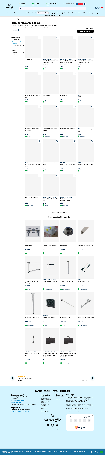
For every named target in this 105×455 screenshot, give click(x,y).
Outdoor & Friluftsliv (49, 15)
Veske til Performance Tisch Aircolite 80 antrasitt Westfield (51, 62)
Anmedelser (44, 396)
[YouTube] (57, 425)
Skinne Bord (28, 59)
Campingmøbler (42, 13)
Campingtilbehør (55, 13)
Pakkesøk (43, 402)
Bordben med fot (47, 95)
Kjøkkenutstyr (66, 13)
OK (102, 452)
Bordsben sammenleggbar (67, 128)
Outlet (59, 15)
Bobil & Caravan (18, 13)
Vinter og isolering (92, 13)
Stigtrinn (14, 50)
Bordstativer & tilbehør (28, 19)
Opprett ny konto (59, 396)
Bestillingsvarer (45, 401)
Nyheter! (9, 13)
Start (12, 19)
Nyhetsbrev (44, 410)
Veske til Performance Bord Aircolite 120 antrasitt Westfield (85, 62)
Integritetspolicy (45, 411)
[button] (69, 2)
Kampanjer (43, 405)
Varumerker (44, 407)
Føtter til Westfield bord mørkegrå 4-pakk (67, 199)
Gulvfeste (80, 97)
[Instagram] (52, 425)
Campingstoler (16, 45)
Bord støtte (63, 95)
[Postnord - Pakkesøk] (65, 391)
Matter (14, 55)
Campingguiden (45, 404)
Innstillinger (95, 452)
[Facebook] (48, 425)
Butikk (42, 408)
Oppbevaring (15, 48)
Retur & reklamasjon (46, 399)
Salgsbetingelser (45, 398)
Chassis (74, 13)
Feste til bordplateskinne (32, 197)
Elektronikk (82, 13)
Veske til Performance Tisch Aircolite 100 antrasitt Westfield (68, 62)
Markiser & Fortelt (31, 13)
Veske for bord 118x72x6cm (67, 164)
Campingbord (16, 39)
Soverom (14, 52)
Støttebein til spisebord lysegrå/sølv (32, 129)
